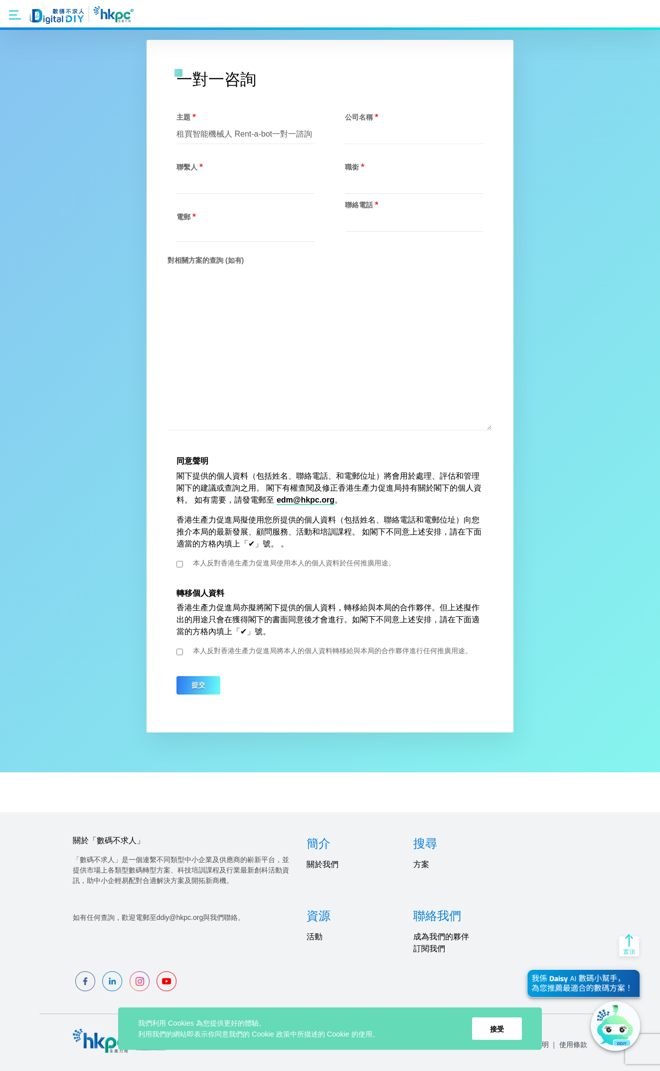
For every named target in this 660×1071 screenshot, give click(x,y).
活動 (315, 936)
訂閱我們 (429, 948)
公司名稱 (359, 117)
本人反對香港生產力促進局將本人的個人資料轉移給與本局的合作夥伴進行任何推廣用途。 (332, 651)
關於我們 (322, 864)
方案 (421, 864)
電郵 (183, 217)
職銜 (352, 167)
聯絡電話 (359, 205)
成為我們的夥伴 (441, 936)
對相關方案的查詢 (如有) (205, 260)
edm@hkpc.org (305, 500)
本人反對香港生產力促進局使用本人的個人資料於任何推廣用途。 (294, 563)
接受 (497, 1029)
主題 (183, 117)
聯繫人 (186, 167)
